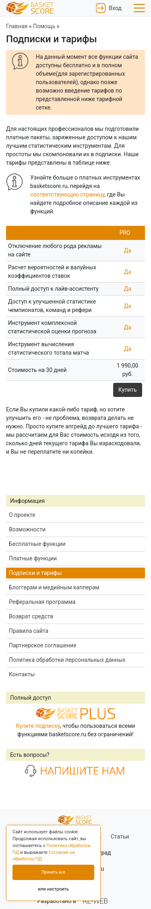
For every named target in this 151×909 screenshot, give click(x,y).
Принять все (53, 872)
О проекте (22, 515)
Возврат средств (31, 616)
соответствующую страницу (67, 194)
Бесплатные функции (37, 544)
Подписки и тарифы (35, 573)
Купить (127, 389)
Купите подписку (38, 726)
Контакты (22, 674)
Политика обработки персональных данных (67, 660)
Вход (109, 8)
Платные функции (33, 558)
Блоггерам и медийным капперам (54, 587)
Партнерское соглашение (43, 645)
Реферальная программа (42, 602)
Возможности (27, 529)
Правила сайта (28, 631)
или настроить (53, 889)
